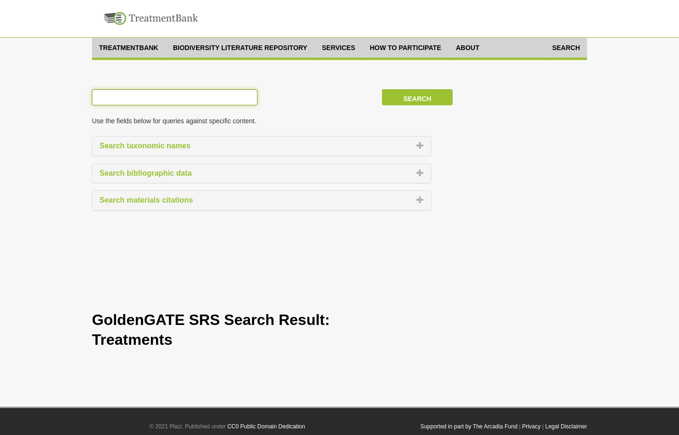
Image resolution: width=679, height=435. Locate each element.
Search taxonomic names (144, 146)
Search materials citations (146, 200)
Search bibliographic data (145, 173)
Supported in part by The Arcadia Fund (468, 426)
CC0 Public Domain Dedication (266, 426)
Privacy (531, 426)
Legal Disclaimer (566, 426)
